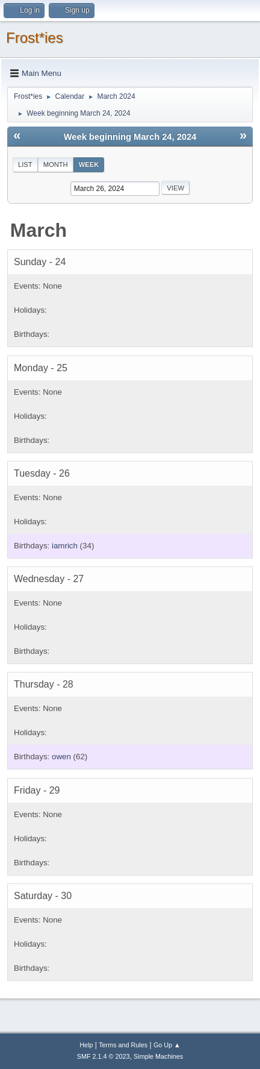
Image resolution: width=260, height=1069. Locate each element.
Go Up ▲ (167, 1045)
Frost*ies (34, 38)
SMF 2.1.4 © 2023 (103, 1056)
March (38, 230)
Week (89, 164)
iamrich (65, 545)
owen (61, 756)
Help (86, 1045)
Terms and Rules (123, 1045)
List (25, 164)
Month (55, 164)
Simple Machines (158, 1056)
